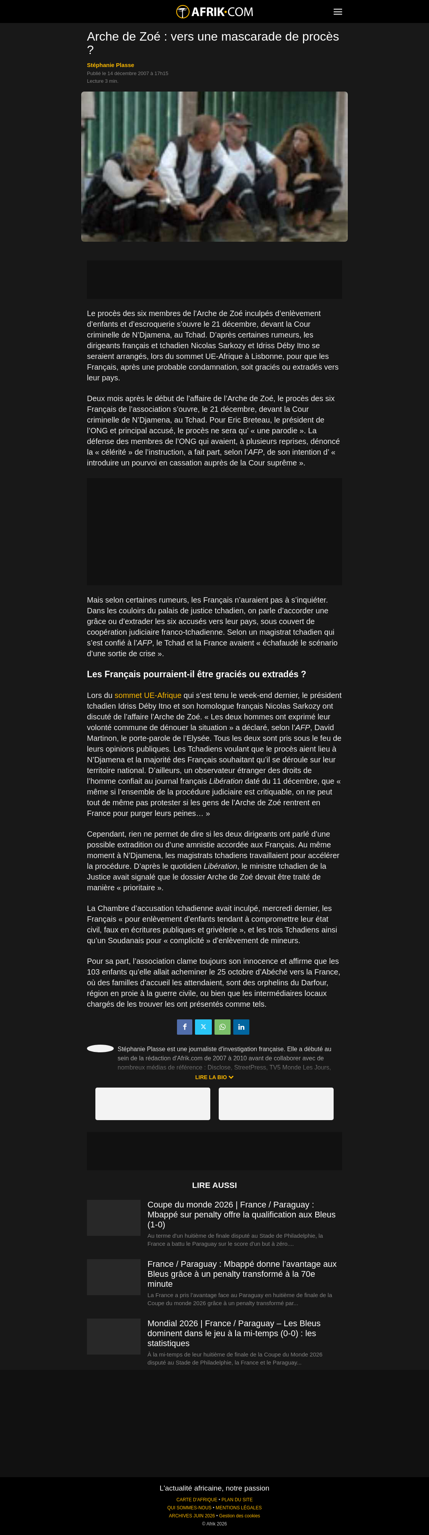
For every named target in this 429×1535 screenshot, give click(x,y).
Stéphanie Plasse (110, 65)
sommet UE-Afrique (148, 695)
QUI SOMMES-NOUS (189, 1507)
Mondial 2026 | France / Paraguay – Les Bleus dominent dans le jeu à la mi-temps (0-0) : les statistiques (234, 1333)
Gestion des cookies (239, 1516)
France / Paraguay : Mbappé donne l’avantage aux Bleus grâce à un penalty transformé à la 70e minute (242, 1274)
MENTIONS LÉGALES (239, 1507)
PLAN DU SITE (236, 1499)
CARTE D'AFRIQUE (196, 1499)
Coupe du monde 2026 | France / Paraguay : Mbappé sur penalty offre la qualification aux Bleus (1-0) (241, 1214)
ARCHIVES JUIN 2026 (192, 1516)
